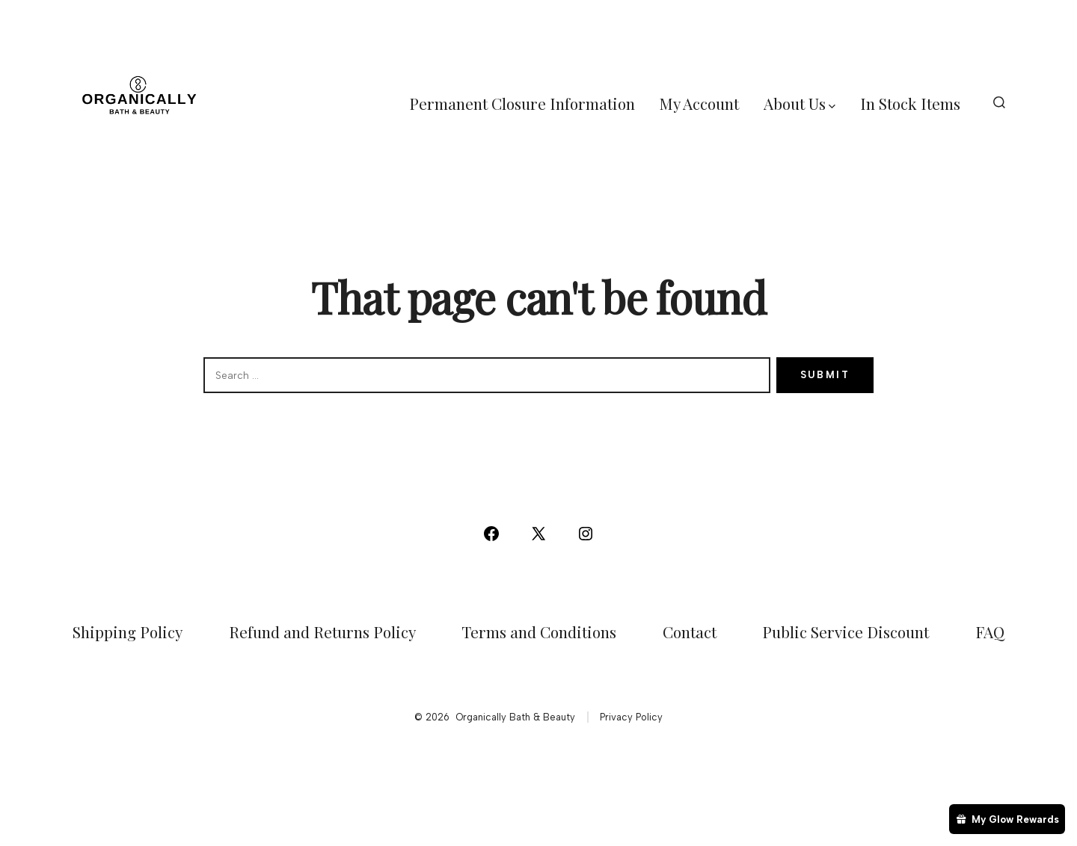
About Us (799, 103)
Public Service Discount (845, 631)
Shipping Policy (127, 631)
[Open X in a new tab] (538, 534)
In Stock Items (910, 103)
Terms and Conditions (538, 631)
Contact (690, 631)
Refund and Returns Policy (322, 631)
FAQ (989, 631)
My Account (699, 103)
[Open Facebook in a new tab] (491, 534)
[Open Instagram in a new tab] (586, 534)
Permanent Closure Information (522, 103)
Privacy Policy (631, 717)
